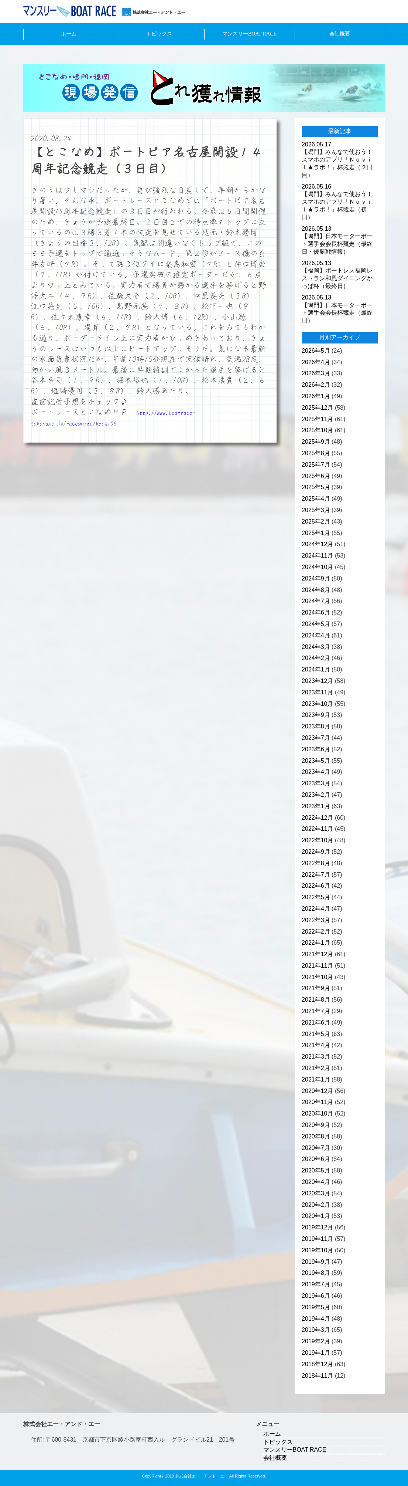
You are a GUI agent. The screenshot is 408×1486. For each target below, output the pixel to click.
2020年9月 (316, 1125)
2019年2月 (316, 1341)
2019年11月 (317, 1239)
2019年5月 (316, 1307)
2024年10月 (317, 567)
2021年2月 (316, 1068)
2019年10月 (317, 1250)
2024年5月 (316, 624)
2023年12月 (317, 681)
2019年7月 (316, 1284)
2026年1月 (316, 396)
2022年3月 (316, 920)
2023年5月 (316, 761)
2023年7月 (316, 738)
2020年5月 (316, 1170)
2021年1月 (316, 1079)
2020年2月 (316, 1205)
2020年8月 (316, 1136)
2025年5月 (316, 487)
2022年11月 (317, 829)
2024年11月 (317, 555)
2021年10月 (317, 977)
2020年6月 (316, 1159)
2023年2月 (316, 795)
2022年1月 (316, 943)
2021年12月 (317, 954)
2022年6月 (316, 886)
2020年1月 (316, 1216)
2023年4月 (316, 772)
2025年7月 (316, 464)
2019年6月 (316, 1296)
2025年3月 (316, 510)
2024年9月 (316, 578)
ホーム (68, 34)
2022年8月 (316, 863)
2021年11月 (317, 965)
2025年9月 (316, 442)
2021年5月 (316, 1034)
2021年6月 (316, 1022)
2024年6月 (316, 612)
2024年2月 (316, 658)
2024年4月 (316, 635)
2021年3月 (316, 1056)
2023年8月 (316, 726)
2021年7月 (316, 1011)
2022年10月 (317, 840)
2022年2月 (316, 931)
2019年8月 (316, 1273)
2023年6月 (316, 749)
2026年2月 (316, 385)
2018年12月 (317, 1364)
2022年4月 (316, 909)
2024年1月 (316, 669)
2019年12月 (317, 1227)
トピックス (159, 34)
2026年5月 (316, 351)
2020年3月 (316, 1193)
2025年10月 (317, 430)
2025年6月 (316, 476)
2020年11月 (317, 1102)
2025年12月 (317, 407)
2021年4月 (316, 1045)
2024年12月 (317, 544)
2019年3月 (316, 1330)
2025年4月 (316, 498)
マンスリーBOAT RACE (249, 34)
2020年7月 (316, 1148)
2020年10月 (317, 1113)
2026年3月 (316, 373)
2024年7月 (316, 601)
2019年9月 (316, 1262)
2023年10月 (317, 704)
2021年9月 (316, 988)
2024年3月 (316, 647)
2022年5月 (316, 897)
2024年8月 (316, 590)
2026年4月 (316, 362)
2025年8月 (316, 453)
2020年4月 (316, 1182)
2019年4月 (316, 1319)
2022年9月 (316, 852)
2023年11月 (317, 692)
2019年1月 (316, 1353)
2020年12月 (317, 1091)
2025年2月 (316, 521)
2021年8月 (316, 999)
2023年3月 (316, 783)
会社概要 (339, 34)
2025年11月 (317, 419)
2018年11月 (317, 1375)
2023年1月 (316, 806)
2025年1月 (316, 533)
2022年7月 (316, 874)
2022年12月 (317, 818)
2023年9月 (316, 715)
